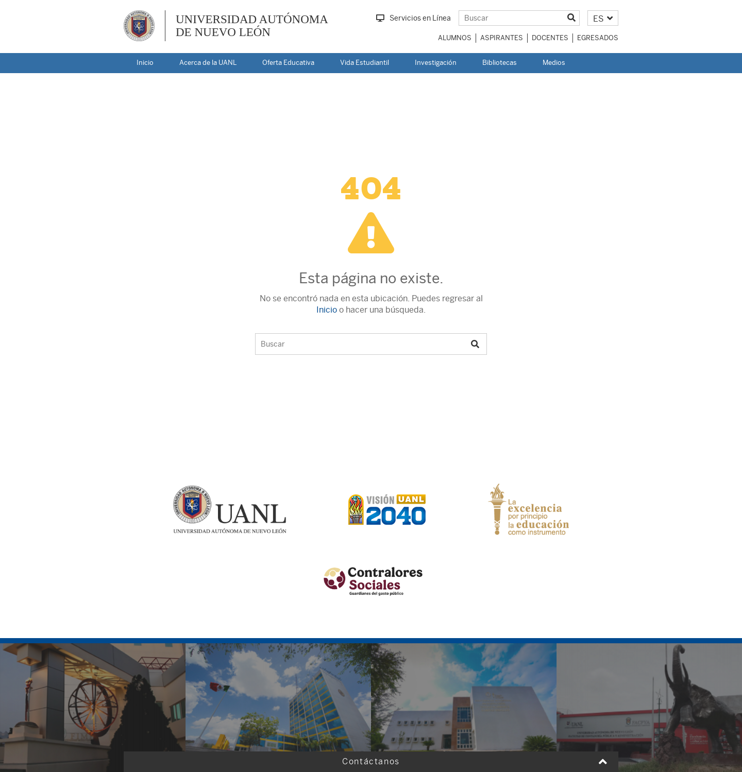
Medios (554, 62)
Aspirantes (501, 38)
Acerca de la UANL (208, 62)
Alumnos (454, 38)
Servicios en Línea (413, 18)
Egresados (597, 38)
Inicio (145, 62)
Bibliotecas (499, 62)
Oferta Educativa (288, 62)
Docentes (550, 38)
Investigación (436, 62)
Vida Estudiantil (364, 62)
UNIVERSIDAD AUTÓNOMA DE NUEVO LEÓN (252, 26)
